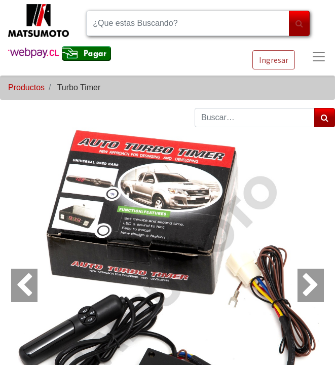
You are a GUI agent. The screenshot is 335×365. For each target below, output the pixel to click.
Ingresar (273, 60)
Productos (26, 87)
